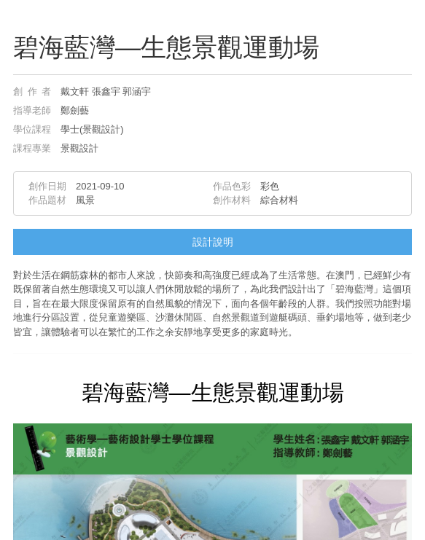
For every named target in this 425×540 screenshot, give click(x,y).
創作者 (32, 91)
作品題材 (47, 200)
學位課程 (32, 129)
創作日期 (47, 186)
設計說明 (212, 242)
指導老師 (32, 110)
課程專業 (32, 148)
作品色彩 (232, 186)
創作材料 (232, 200)
